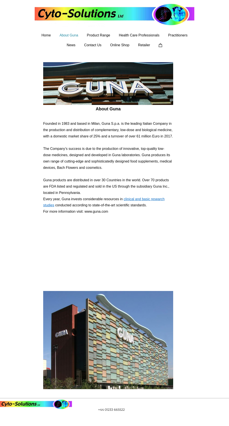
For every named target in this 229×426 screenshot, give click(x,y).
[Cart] (160, 45)
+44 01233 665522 (111, 410)
